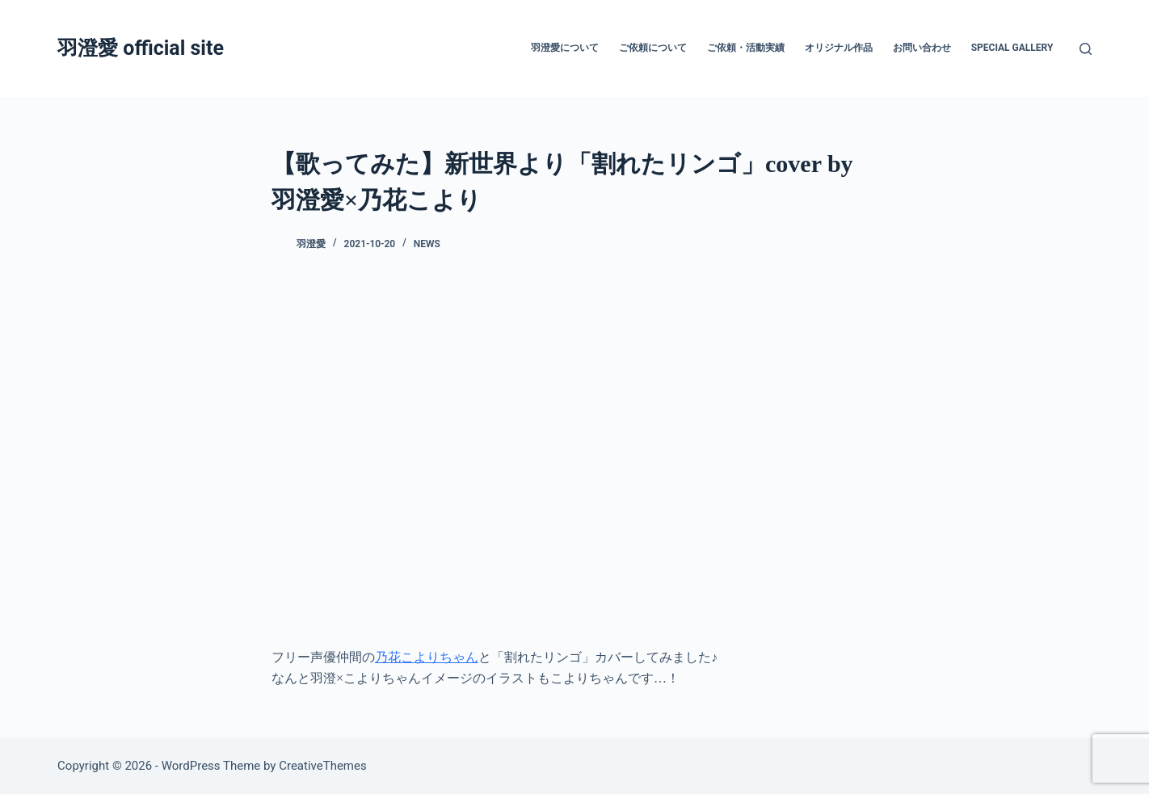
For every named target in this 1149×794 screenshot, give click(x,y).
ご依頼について (653, 47)
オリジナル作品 (839, 47)
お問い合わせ (922, 47)
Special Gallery (1012, 47)
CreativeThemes (323, 765)
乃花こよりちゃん (426, 657)
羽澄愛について (565, 47)
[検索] (1086, 49)
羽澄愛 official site (140, 48)
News (427, 244)
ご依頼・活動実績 (746, 47)
